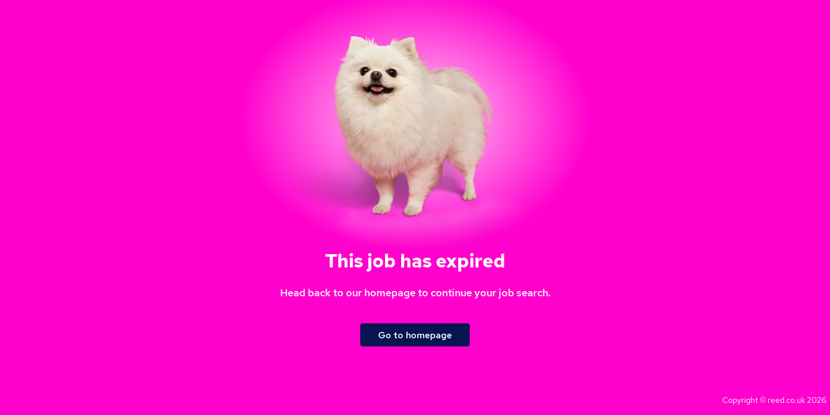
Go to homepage (415, 335)
